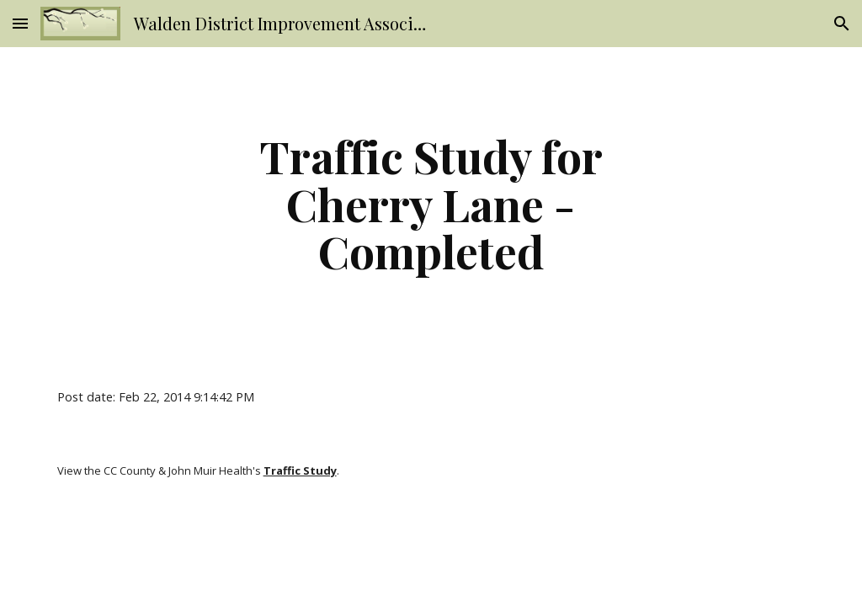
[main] (430, 203)
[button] (20, 23)
